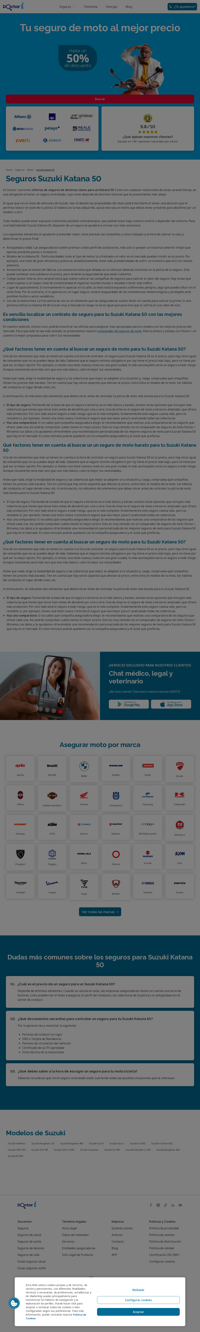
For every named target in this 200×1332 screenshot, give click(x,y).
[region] (100, 1301)
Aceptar (137, 1310)
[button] (14, 1303)
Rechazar (137, 1293)
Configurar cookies (137, 1301)
